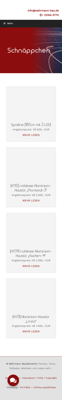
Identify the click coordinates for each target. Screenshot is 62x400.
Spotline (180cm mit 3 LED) (31, 125)
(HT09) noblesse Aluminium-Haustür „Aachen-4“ (31, 253)
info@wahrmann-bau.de (43, 10)
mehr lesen (31, 135)
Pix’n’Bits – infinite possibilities (38, 387)
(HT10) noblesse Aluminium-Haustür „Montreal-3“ (31, 188)
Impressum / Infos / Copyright (39, 378)
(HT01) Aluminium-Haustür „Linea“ (31, 319)
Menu (8, 23)
